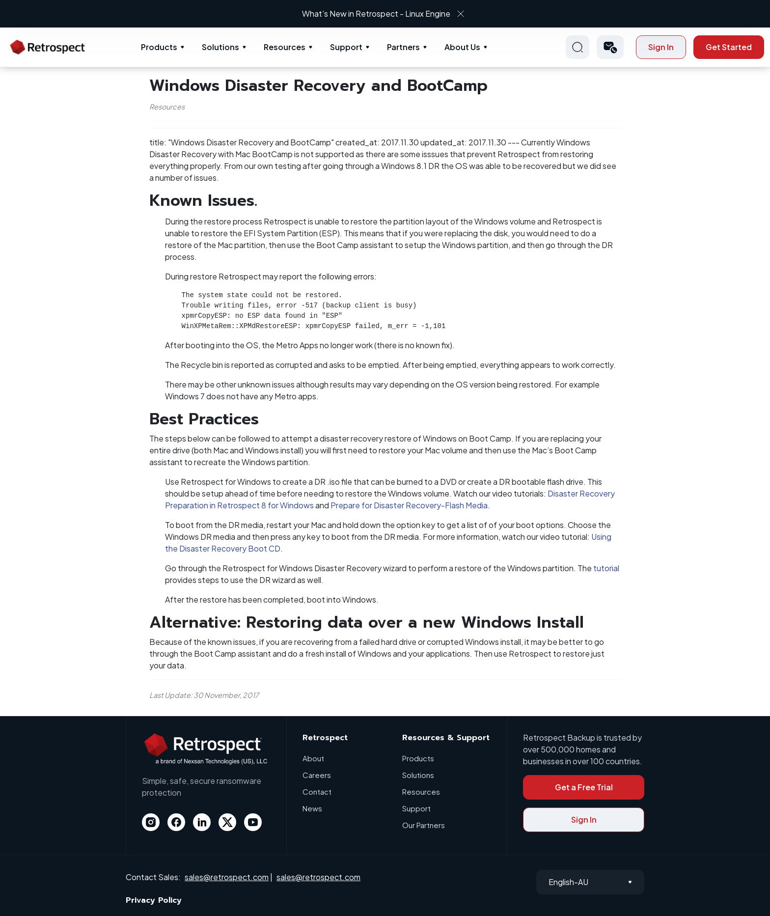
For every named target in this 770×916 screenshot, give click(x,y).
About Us (462, 47)
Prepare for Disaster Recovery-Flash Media (409, 505)
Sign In (661, 47)
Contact (316, 791)
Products (159, 47)
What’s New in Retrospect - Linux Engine (376, 13)
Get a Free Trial (584, 787)
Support (346, 47)
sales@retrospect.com (227, 877)
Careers (316, 774)
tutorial (606, 568)
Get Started (729, 47)
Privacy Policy (154, 900)
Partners (403, 47)
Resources (284, 47)
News (312, 808)
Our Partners (423, 825)
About (313, 758)
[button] (610, 47)
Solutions (220, 47)
